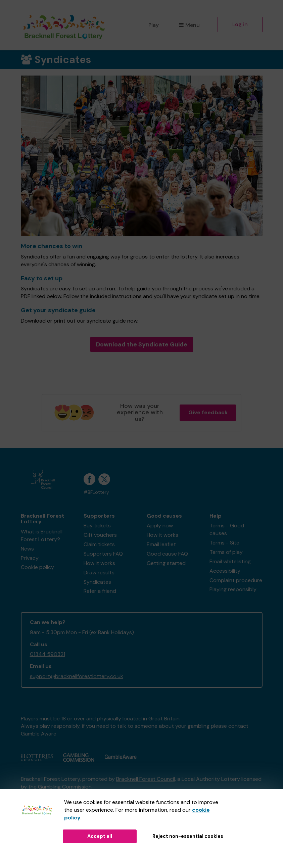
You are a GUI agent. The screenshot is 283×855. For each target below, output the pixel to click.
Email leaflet (161, 544)
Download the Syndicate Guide (141, 344)
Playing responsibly (232, 589)
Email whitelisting (230, 561)
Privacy (30, 558)
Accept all (99, 836)
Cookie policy (37, 567)
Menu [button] (189, 25)
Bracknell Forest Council (145, 778)
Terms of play (226, 552)
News (27, 548)
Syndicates (97, 581)
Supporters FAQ (103, 553)
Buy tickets (97, 525)
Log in (240, 24)
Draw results (99, 572)
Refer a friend (100, 591)
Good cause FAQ (167, 553)
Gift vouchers (100, 534)
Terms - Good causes (226, 529)
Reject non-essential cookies (187, 836)
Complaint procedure (235, 580)
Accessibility (224, 570)
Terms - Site (224, 542)
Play (153, 25)
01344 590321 (47, 654)
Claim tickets (99, 544)
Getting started (166, 563)
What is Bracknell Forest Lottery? (41, 535)
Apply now (160, 525)
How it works (99, 563)
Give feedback (208, 412)
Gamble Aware (38, 733)
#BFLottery (96, 492)
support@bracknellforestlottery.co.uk (76, 676)
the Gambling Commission (60, 786)
